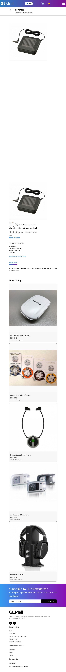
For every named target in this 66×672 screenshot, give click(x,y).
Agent (11, 655)
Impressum (12, 663)
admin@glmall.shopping (20, 666)
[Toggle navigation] (64, 3)
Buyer (11, 652)
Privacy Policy (13, 639)
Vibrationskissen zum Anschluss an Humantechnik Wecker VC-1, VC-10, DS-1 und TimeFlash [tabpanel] (33, 269)
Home (17, 13)
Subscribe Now (49, 601)
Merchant (12, 650)
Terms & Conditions (15, 642)
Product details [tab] (13, 262)
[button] (29, 4)
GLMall (11, 631)
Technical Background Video (18, 636)
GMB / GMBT (13, 633)
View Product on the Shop (17, 256)
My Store (23, 13)
